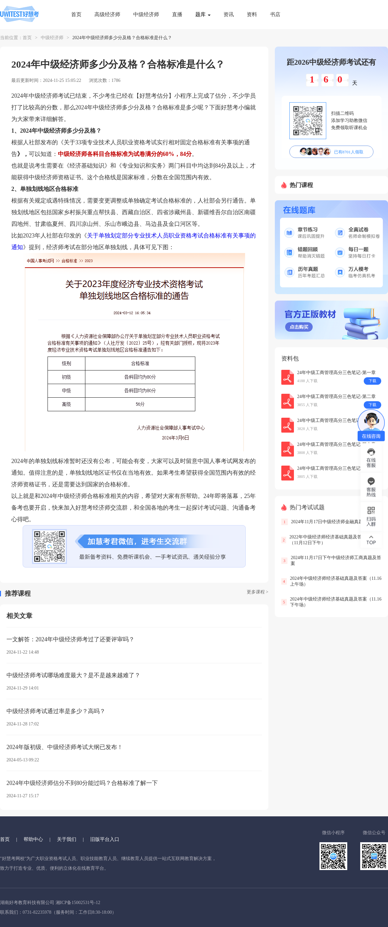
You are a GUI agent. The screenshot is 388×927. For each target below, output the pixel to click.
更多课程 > (257, 592)
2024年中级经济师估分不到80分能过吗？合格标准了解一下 (82, 783)
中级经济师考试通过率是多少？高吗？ (55, 711)
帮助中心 (33, 839)
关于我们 (66, 839)
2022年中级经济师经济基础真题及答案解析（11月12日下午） (332, 540)
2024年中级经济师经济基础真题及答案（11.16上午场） (336, 581)
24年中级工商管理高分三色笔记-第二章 (336, 396)
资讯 (228, 14)
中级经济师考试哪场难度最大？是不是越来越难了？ (73, 675)
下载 (372, 381)
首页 (76, 14)
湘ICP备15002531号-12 (78, 902)
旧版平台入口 (104, 839)
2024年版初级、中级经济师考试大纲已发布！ (64, 747)
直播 (177, 14)
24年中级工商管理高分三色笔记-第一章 (336, 372)
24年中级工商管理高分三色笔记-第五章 (336, 420)
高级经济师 (107, 14)
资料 (252, 14)
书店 (275, 14)
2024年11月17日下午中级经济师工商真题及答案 (336, 560)
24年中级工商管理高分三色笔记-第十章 (336, 444)
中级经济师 (146, 14)
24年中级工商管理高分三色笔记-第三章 (336, 468)
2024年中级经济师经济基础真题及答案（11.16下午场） (336, 602)
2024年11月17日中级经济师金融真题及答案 (334, 521)
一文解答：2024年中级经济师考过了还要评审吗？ (70, 639)
